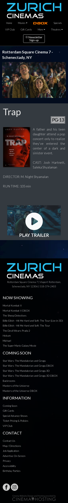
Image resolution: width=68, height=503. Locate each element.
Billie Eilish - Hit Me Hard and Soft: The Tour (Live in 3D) (33, 320)
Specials (57, 23)
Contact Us (9, 440)
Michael (7, 340)
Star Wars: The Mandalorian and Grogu (24, 360)
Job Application (11, 450)
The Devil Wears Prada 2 (16, 330)
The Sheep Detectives (14, 315)
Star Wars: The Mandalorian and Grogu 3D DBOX (30, 375)
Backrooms (9, 380)
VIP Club (10, 29)
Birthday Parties (11, 470)
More (40, 29)
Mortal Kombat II (12, 305)
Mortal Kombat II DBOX (16, 310)
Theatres (56, 29)
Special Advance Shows (15, 415)
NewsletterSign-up (34, 38)
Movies (21, 23)
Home (9, 23)
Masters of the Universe (16, 385)
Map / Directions (12, 445)
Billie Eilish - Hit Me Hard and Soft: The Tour (26, 325)
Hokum (7, 335)
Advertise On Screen (14, 455)
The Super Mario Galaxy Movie (19, 345)
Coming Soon (10, 405)
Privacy (7, 460)
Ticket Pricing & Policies (15, 420)
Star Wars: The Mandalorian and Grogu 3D (26, 370)
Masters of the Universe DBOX (20, 390)
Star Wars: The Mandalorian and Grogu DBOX (28, 365)
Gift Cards (26, 29)
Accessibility (9, 465)
